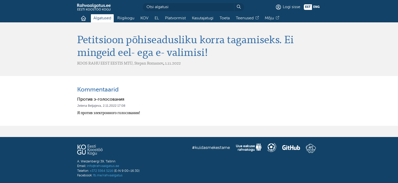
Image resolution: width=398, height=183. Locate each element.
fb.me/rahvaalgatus (108, 175)
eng (316, 7)
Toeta (225, 18)
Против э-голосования (100, 99)
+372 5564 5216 (101, 171)
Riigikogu (125, 18)
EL (157, 18)
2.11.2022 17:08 (114, 106)
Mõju (269, 18)
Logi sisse (291, 7)
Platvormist (175, 18)
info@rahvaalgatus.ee (103, 166)
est (308, 7)
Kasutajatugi (202, 18)
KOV (144, 18)
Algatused (102, 18)
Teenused (245, 18)
